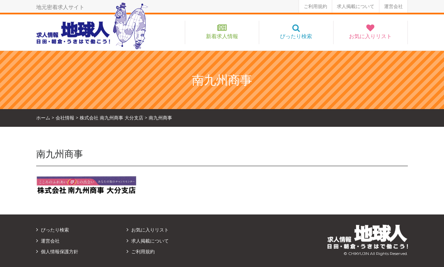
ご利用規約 (315, 6)
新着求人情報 (222, 36)
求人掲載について (355, 6)
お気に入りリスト (370, 36)
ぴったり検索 (296, 36)
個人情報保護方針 (59, 252)
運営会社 (393, 6)
